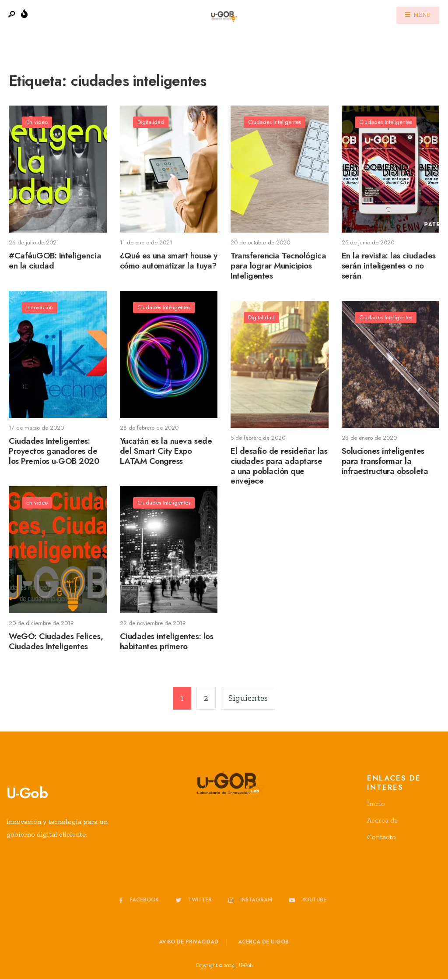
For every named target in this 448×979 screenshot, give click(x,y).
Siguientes (248, 698)
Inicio (376, 803)
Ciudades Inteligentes (274, 122)
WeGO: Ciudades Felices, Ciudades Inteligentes (56, 641)
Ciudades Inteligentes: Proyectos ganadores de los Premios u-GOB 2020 (54, 451)
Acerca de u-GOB (263, 942)
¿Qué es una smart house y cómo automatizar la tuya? (168, 261)
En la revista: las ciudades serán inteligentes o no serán (389, 266)
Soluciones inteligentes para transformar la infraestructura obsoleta (385, 461)
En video (37, 122)
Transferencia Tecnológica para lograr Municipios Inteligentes (278, 266)
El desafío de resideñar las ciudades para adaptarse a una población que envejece (279, 466)
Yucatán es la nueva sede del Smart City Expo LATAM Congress (166, 451)
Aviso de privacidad (188, 942)
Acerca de (382, 820)
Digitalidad (150, 122)
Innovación (39, 307)
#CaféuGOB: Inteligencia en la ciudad (55, 261)
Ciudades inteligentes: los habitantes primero (167, 641)
